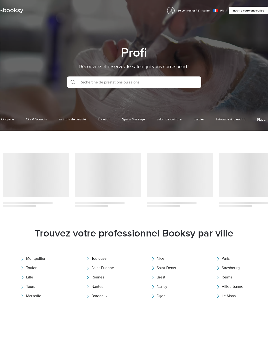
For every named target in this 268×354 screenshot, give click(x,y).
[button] (134, 82)
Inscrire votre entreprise (248, 10)
